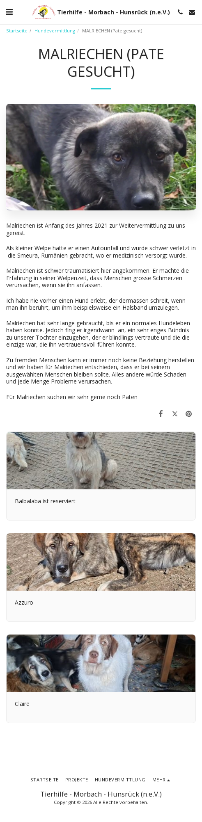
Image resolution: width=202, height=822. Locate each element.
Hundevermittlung (54, 30)
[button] (9, 11)
